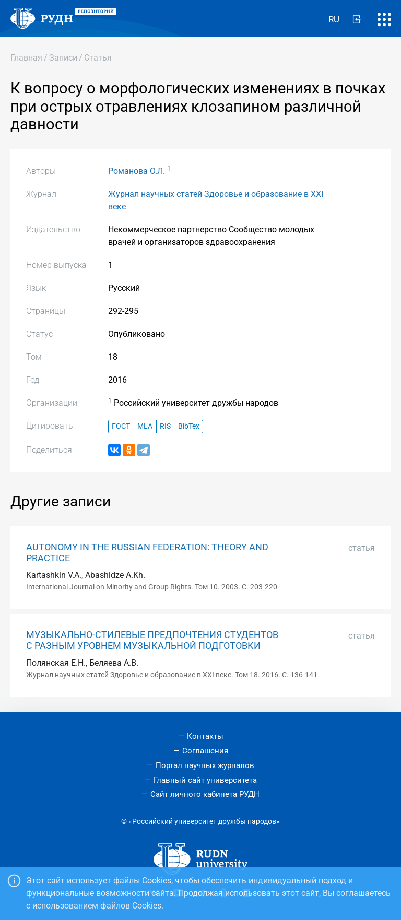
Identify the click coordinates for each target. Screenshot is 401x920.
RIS (165, 426)
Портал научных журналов (205, 765)
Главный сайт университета (205, 780)
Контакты (205, 736)
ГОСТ (121, 426)
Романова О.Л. (136, 171)
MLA (144, 426)
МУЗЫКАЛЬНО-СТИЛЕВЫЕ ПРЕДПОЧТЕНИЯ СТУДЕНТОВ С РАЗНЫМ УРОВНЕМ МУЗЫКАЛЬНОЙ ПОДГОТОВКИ (152, 640)
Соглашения (205, 751)
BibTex (188, 426)
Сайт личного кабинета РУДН (205, 794)
